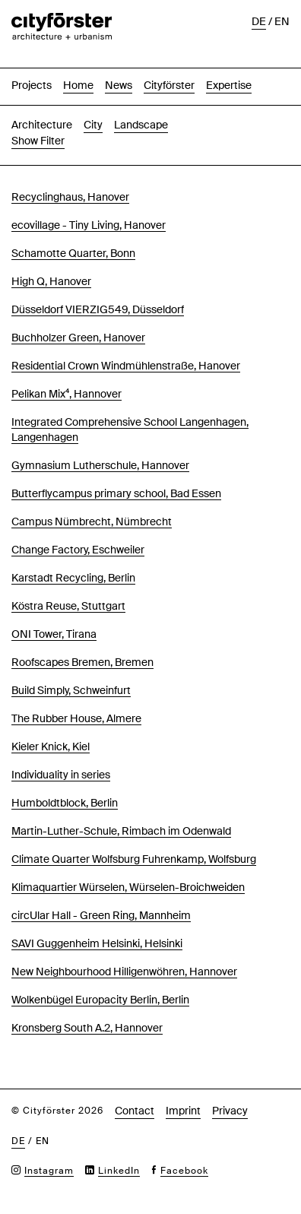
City (93, 125)
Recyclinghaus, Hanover (70, 197)
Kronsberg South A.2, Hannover (87, 1028)
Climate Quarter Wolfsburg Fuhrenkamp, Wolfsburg (133, 859)
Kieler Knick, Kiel (50, 746)
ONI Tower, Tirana (54, 634)
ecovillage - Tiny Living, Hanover (88, 225)
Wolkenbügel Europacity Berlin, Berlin (100, 1000)
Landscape (141, 125)
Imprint (183, 1111)
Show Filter (38, 141)
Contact (134, 1111)
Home (78, 85)
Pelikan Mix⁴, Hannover (66, 394)
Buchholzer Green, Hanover (78, 337)
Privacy (230, 1111)
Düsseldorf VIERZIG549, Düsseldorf (97, 309)
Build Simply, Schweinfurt (71, 690)
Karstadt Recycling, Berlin (73, 578)
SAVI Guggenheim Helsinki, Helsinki (96, 943)
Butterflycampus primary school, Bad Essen (116, 493)
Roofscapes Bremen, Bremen (82, 662)
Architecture (41, 125)
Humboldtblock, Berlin (64, 803)
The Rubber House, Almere (76, 718)
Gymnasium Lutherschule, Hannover (100, 465)
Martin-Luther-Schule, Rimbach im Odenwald (121, 831)
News (118, 85)
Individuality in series (60, 775)
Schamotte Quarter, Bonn (73, 253)
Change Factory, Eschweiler (77, 550)
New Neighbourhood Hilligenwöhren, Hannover (124, 971)
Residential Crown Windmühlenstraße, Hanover (125, 366)
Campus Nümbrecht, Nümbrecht (91, 521)
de (259, 21)
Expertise (229, 85)
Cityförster (169, 85)
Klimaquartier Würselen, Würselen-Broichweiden (128, 887)
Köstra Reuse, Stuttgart (68, 606)
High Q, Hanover (51, 281)
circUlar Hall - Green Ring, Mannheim (101, 915)
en (282, 21)
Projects (31, 85)
